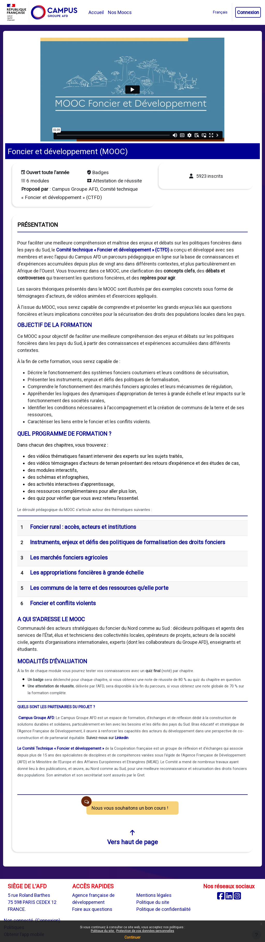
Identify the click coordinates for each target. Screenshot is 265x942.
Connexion (248, 12)
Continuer (132, 937)
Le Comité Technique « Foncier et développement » (60, 748)
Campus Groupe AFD (36, 717)
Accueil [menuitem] (96, 12)
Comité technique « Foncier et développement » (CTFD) (112, 249)
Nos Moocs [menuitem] (120, 12)
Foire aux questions (92, 909)
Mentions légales (154, 895)
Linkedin (121, 737)
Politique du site (103, 931)
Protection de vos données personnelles (145, 931)
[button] (220, 12)
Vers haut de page (132, 837)
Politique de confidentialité (163, 909)
